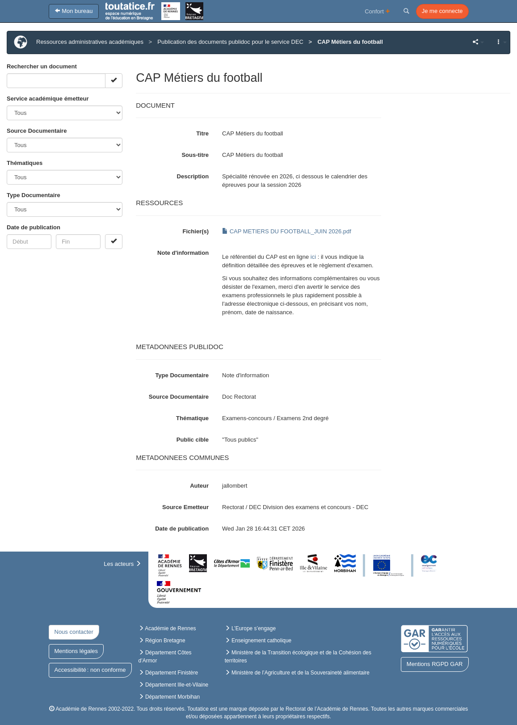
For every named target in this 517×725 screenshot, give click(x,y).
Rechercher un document (42, 66)
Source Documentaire (37, 130)
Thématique (192, 418)
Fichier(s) (196, 231)
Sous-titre (195, 155)
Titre (202, 133)
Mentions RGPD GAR (435, 664)
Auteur (199, 485)
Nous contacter (74, 631)
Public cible (193, 439)
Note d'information (183, 252)
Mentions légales (76, 651)
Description (193, 176)
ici (313, 256)
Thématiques (24, 163)
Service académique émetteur (48, 98)
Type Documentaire (33, 195)
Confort (377, 11)
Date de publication (33, 227)
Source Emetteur (185, 507)
